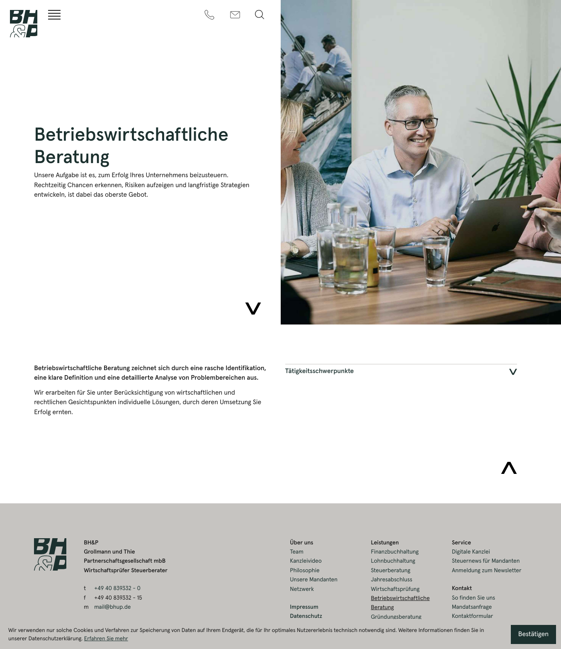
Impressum (304, 607)
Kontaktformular (472, 616)
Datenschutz (306, 616)
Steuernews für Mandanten (486, 561)
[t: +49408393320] (209, 15)
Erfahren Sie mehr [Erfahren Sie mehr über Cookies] (106, 639)
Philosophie (304, 570)
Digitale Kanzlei (471, 552)
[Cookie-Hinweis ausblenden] (533, 634)
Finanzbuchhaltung (395, 552)
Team (297, 552)
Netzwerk (302, 589)
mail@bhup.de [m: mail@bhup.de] (112, 607)
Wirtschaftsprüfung (395, 589)
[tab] (401, 372)
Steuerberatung (390, 570)
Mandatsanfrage (472, 607)
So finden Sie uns (473, 598)
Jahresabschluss (392, 580)
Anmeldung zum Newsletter (487, 570)
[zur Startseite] (23, 23)
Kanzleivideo (306, 561)
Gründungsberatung (396, 617)
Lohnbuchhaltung (393, 561)
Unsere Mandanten (314, 580)
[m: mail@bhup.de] (235, 15)
